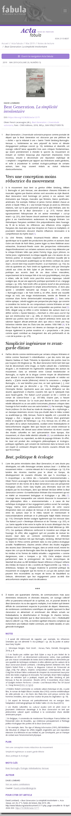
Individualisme (35, 768)
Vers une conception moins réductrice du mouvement (31, 178)
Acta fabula (17, 43)
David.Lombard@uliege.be (25, 788)
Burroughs (15, 768)
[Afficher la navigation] (65, 10)
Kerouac (45, 768)
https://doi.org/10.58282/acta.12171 (24, 117)
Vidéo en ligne (26, 685)
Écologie (24, 768)
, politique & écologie (29, 457)
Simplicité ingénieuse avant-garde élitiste (34, 345)
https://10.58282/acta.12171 (27, 808)
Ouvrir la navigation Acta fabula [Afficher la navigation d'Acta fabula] (35, 56)
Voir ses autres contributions (18, 784)
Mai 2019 (30, 43)
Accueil (5, 43)
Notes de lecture (46, 43)
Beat (7, 768)
